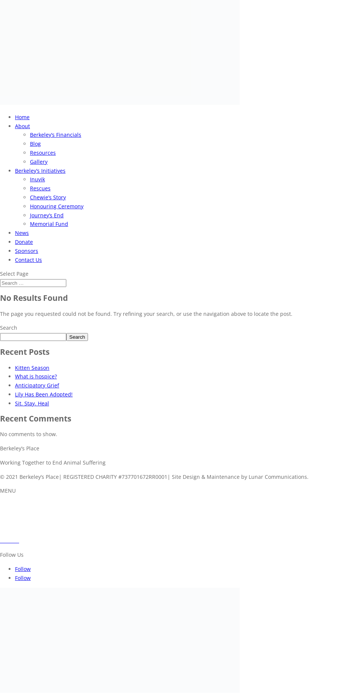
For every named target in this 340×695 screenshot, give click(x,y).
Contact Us (28, 259)
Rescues (40, 188)
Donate (24, 241)
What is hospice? (36, 376)
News (22, 232)
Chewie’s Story (48, 197)
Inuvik (37, 179)
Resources (43, 152)
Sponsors (26, 250)
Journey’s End (47, 215)
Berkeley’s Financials (55, 134)
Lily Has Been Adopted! (44, 394)
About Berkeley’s (20, 504)
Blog (35, 143)
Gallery (39, 161)
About (22, 126)
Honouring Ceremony (57, 206)
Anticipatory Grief (37, 385)
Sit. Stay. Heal (32, 403)
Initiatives (12, 513)
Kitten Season (32, 367)
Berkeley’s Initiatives (40, 170)
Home (22, 117)
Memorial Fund (49, 223)
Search (8, 327)
